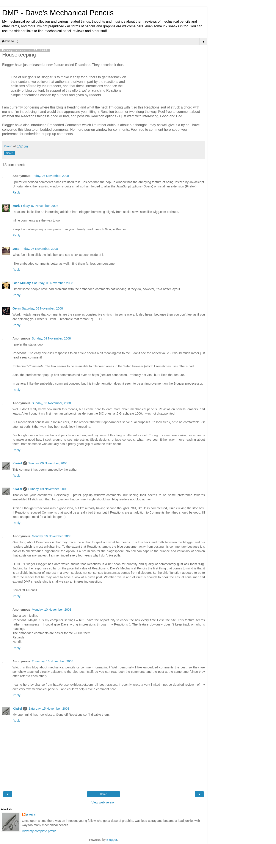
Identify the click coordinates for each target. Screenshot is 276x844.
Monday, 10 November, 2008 (51, 536)
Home (103, 794)
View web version (103, 802)
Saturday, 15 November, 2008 (48, 708)
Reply (16, 192)
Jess (16, 248)
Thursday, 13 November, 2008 (52, 661)
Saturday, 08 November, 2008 (52, 283)
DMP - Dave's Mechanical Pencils (58, 13)
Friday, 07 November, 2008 (50, 176)
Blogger (112, 839)
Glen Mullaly (22, 283)
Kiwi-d (17, 463)
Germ (17, 308)
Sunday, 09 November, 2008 (51, 338)
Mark (16, 205)
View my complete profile (39, 831)
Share (9, 153)
